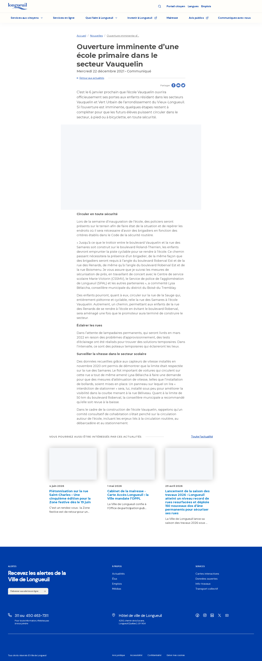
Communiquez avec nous (234, 18)
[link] (81, 35)
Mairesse (172, 18)
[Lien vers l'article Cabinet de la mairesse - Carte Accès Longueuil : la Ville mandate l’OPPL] (131, 479)
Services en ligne (64, 18)
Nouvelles (96, 35)
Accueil (81, 35)
